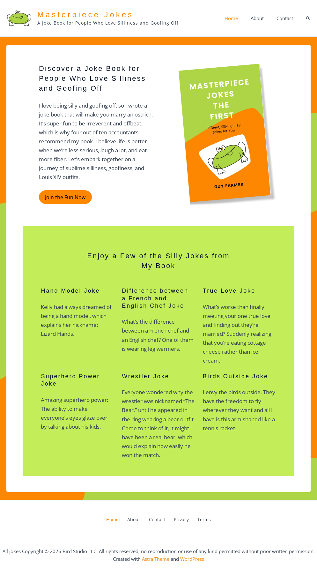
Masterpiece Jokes (85, 14)
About (262, 18)
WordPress (192, 559)
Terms (197, 519)
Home (239, 18)
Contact (286, 18)
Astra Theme (155, 559)
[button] (308, 18)
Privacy (178, 519)
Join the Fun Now (65, 197)
